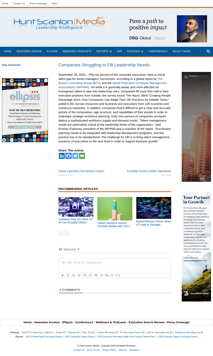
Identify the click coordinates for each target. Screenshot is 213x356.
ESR (119, 51)
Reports (102, 51)
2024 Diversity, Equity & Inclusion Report (178, 336)
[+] (118, 275)
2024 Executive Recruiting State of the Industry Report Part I (126, 336)
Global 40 (60, 332)
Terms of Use (93, 350)
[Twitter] (75, 156)
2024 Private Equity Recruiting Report (44, 336)
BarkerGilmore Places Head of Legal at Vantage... (153, 223)
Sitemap (123, 350)
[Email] (82, 156)
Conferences (157, 51)
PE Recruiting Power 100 (132, 332)
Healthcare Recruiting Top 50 (189, 332)
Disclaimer (134, 350)
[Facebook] (69, 156)
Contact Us (19, 3)
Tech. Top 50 (88, 332)
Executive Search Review (146, 322)
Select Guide (181, 51)
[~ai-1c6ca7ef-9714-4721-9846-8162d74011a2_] (165, 17)
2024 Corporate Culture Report (80, 336)
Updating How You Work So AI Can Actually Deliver (75, 221)
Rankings (133, 51)
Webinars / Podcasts (77, 51)
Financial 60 (73, 332)
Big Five (49, 332)
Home (5, 3)
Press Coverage (38, 3)
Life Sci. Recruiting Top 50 (159, 332)
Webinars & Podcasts (111, 322)
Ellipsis (52, 51)
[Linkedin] (62, 156)
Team (54, 3)
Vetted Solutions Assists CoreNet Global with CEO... (114, 224)
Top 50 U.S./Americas (32, 332)
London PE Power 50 (107, 332)
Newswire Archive (29, 51)
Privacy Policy (109, 350)
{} (112, 275)
